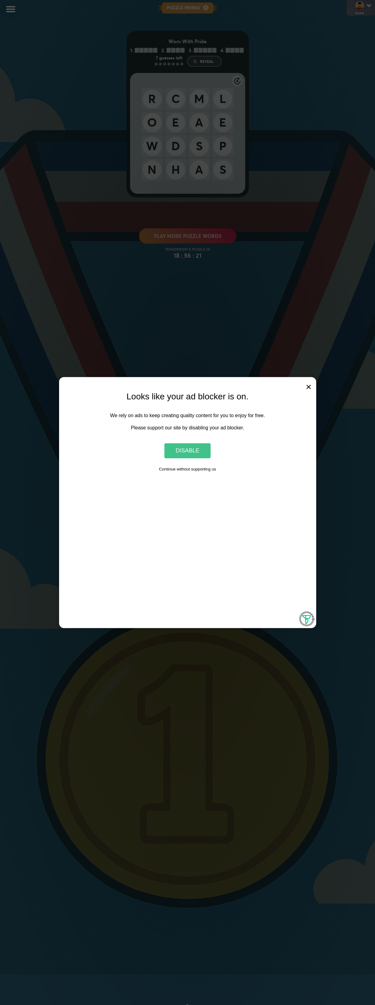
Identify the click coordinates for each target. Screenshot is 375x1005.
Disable (188, 450)
